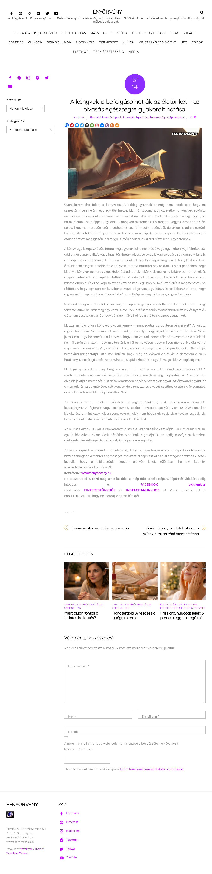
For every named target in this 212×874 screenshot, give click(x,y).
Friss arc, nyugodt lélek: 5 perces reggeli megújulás (182, 616)
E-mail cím (150, 717)
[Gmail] (97, 126)
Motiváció (85, 43)
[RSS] (112, 126)
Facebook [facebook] (68, 813)
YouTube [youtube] (67, 858)
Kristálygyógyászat (157, 43)
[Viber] (107, 126)
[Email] (92, 126)
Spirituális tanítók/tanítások (83, 605)
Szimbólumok (59, 43)
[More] (117, 126)
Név (72, 717)
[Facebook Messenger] (77, 126)
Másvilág (98, 33)
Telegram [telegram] (68, 840)
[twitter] (47, 13)
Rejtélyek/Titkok (148, 33)
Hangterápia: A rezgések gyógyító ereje (133, 616)
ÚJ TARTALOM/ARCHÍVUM (35, 33)
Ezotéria (119, 33)
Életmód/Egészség (135, 118)
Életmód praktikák (185, 605)
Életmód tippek (112, 118)
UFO (184, 43)
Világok (35, 43)
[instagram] (29, 13)
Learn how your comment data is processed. (152, 769)
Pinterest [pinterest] (68, 822)
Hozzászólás (78, 666)
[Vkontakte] (102, 126)
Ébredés (16, 43)
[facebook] (11, 13)
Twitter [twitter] (66, 849)
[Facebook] (67, 126)
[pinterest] (20, 13)
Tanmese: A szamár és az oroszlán (100, 528)
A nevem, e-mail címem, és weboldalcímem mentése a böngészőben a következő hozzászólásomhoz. (121, 747)
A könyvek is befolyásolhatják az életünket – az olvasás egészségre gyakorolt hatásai (134, 105)
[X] (87, 126)
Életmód (81, 52)
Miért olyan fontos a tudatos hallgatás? (81, 616)
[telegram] (38, 13)
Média (134, 52)
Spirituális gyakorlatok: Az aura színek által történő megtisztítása (171, 531)
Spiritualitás (73, 33)
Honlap (73, 732)
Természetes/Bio (108, 52)
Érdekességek (158, 118)
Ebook (197, 43)
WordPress (26, 849)
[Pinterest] (72, 126)
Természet (108, 43)
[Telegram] (82, 126)
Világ (174, 33)
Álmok (129, 43)
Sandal (79, 118)
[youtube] (56, 13)
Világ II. (190, 33)
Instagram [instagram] (69, 831)
